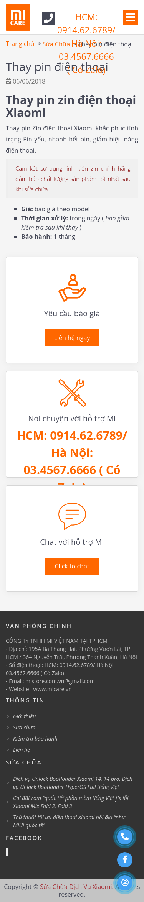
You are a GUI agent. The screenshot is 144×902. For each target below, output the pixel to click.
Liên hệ (21, 749)
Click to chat (72, 566)
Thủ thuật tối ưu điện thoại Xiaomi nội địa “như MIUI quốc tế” (69, 821)
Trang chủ (20, 43)
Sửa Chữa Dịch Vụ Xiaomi (76, 886)
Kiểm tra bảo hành (35, 738)
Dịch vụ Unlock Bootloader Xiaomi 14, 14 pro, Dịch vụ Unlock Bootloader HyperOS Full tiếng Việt (72, 782)
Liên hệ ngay (72, 338)
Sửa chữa (24, 727)
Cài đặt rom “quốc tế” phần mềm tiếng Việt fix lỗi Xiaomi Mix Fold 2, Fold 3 (70, 802)
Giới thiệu (24, 716)
